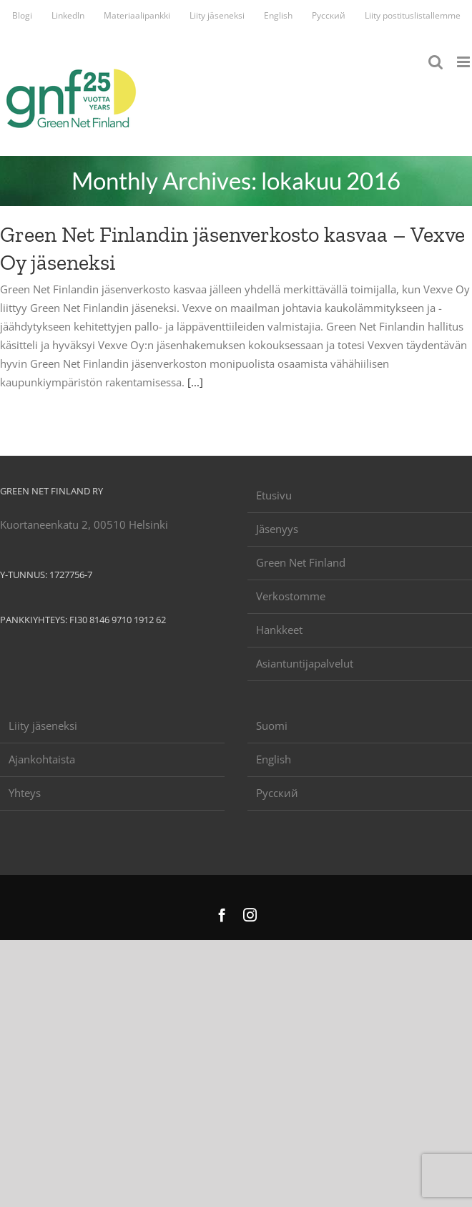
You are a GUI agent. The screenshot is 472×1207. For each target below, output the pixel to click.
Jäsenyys (277, 529)
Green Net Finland (300, 562)
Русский (277, 793)
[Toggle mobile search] (435, 61)
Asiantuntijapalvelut (304, 663)
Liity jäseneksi (43, 725)
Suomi (271, 725)
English (273, 759)
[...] (195, 382)
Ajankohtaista (42, 759)
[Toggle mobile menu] (464, 61)
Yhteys (25, 793)
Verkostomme (290, 596)
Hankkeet (279, 629)
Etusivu (274, 495)
